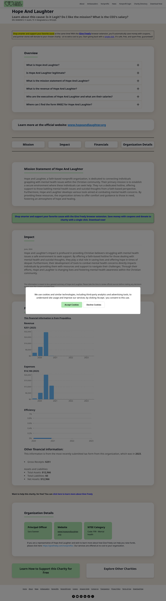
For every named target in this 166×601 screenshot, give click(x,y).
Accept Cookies (72, 304)
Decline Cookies (94, 304)
